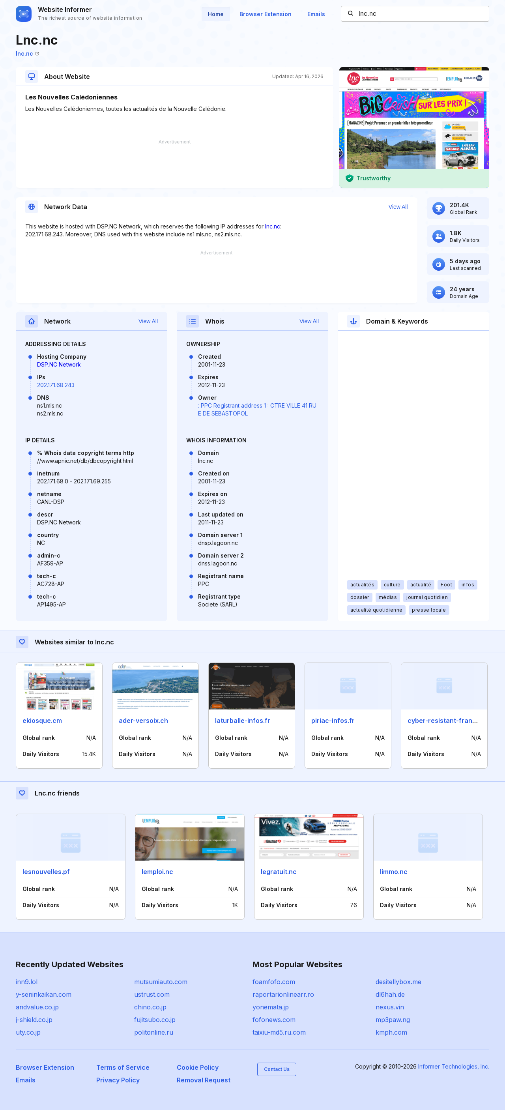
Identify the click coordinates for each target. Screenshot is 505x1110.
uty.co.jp (28, 1032)
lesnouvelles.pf (46, 872)
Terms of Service (123, 1067)
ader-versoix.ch (143, 720)
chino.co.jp (150, 1007)
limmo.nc (394, 872)
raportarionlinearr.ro (283, 994)
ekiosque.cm (42, 720)
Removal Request (203, 1080)
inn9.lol (26, 982)
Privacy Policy (118, 1080)
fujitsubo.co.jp (155, 1020)
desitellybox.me (398, 982)
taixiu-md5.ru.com (279, 1032)
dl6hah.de (390, 994)
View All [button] (398, 207)
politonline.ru (153, 1032)
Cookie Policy (198, 1067)
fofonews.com (274, 1020)
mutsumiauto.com (160, 982)
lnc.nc (27, 53)
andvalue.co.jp (37, 1007)
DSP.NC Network (59, 364)
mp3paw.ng (393, 1020)
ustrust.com (152, 994)
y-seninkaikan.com (43, 994)
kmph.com (391, 1032)
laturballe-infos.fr (242, 720)
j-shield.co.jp (34, 1020)
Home (216, 14)
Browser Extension (265, 14)
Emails (316, 14)
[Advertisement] (174, 164)
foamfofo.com (273, 982)
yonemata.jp (270, 1007)
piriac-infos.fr (333, 720)
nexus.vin (390, 1007)
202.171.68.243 (56, 385)
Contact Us (277, 1069)
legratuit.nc (279, 872)
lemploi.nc (157, 872)
